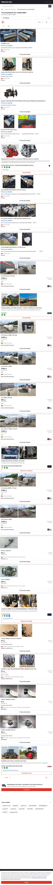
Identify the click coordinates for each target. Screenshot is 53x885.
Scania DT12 (23, 805)
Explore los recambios (26, 470)
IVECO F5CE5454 (32, 805)
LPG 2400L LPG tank (6, 397)
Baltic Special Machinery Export (7, 286)
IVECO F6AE (30, 808)
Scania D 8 (5, 812)
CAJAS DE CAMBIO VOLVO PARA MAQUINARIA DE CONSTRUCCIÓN (19, 609)
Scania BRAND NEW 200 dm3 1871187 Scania (13, 190)
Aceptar (26, 882)
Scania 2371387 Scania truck (9, 129)
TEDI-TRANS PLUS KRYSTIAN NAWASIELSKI (11, 466)
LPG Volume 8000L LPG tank (8, 488)
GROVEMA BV (4, 709)
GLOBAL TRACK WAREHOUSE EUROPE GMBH (11, 766)
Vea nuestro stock (26, 773)
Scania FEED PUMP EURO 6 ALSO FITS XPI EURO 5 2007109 (17, 72)
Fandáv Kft (3, 313)
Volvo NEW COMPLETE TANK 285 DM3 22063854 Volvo (16, 218)
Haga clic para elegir (26, 621)
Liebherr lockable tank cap (8, 730)
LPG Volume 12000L (6, 366)
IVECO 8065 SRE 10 (43, 805)
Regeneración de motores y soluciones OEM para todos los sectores (20, 159)
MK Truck (3, 51)
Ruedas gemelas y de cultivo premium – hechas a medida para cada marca (21, 308)
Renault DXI (15, 805)
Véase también (6, 802)
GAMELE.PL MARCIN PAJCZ (6, 648)
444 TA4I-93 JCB (13, 812)
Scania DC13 (13, 808)
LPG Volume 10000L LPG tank (9, 335)
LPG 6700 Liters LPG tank (8, 276)
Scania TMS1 (22, 808)
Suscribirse (26, 789)
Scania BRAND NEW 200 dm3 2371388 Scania (13, 247)
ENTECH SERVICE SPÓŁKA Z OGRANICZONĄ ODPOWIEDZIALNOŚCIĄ (17, 165)
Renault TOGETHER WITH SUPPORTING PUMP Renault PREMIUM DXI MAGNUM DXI (23, 101)
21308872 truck (5, 43)
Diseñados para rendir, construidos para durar (13, 761)
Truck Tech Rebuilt (5, 614)
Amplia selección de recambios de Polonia (12, 461)
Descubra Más (26, 172)
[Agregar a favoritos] (50, 54)
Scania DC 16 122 (6, 805)
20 (46, 22)
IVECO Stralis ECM (39, 808)
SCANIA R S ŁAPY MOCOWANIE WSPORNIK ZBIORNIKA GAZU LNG (18, 669)
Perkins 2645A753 (6, 550)
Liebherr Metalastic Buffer (8, 699)
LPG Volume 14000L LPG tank (9, 429)
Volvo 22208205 (5, 579)
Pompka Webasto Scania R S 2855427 (11, 638)
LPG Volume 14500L (6, 519)
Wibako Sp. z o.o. (4, 558)
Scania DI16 (5, 808)
